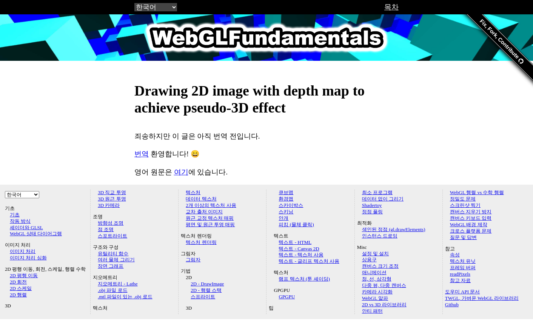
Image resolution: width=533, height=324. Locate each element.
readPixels (460, 274)
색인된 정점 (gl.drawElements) (393, 229)
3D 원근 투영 (112, 199)
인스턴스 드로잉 (379, 236)
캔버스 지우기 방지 (471, 211)
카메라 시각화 (377, 292)
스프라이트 (203, 296)
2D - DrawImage (207, 284)
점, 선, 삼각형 (376, 279)
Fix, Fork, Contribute (502, 41)
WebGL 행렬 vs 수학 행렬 (477, 192)
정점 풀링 (372, 211)
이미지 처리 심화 (28, 258)
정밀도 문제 (463, 199)
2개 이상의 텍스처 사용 (211, 205)
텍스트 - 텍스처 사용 (301, 255)
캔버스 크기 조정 (380, 266)
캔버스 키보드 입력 (471, 218)
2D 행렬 (18, 295)
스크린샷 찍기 (465, 205)
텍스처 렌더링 (201, 242)
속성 (455, 255)
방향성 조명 (110, 223)
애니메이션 (374, 272)
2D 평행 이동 (24, 275)
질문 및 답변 (463, 237)
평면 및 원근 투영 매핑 (210, 224)
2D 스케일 (21, 288)
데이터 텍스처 (201, 199)
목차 (391, 7)
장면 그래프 (110, 266)
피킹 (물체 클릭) (296, 224)
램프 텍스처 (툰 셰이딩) (304, 279)
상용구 (369, 259)
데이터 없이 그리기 (383, 199)
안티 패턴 (372, 311)
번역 (141, 154)
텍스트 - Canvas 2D (299, 248)
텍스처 (193, 192)
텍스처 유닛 (463, 261)
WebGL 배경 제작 (468, 224)
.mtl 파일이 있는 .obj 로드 (125, 296)
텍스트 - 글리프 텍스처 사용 (309, 261)
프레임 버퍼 (463, 267)
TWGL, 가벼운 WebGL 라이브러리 (482, 298)
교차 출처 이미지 (204, 211)
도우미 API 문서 (462, 292)
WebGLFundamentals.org (266, 37)
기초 (15, 215)
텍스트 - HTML (295, 242)
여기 (181, 172)
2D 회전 (18, 282)
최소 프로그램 (377, 192)
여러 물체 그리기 (116, 259)
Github (452, 304)
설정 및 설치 (375, 253)
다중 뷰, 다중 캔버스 (384, 285)
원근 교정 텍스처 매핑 (210, 218)
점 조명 (106, 229)
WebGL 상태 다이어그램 (36, 233)
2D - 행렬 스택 (206, 290)
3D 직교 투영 (112, 192)
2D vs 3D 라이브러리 (384, 304)
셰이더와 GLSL (26, 227)
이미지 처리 (22, 251)
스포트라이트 (112, 236)
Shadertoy (372, 205)
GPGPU (287, 296)
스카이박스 (291, 205)
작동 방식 (20, 221)
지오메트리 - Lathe (117, 284)
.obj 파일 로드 (112, 290)
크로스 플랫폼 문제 (471, 231)
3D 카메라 (109, 205)
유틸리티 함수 (113, 253)
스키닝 (286, 211)
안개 (283, 218)
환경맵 (286, 199)
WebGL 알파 (375, 298)
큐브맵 (286, 192)
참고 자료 (460, 280)
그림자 (193, 259)
